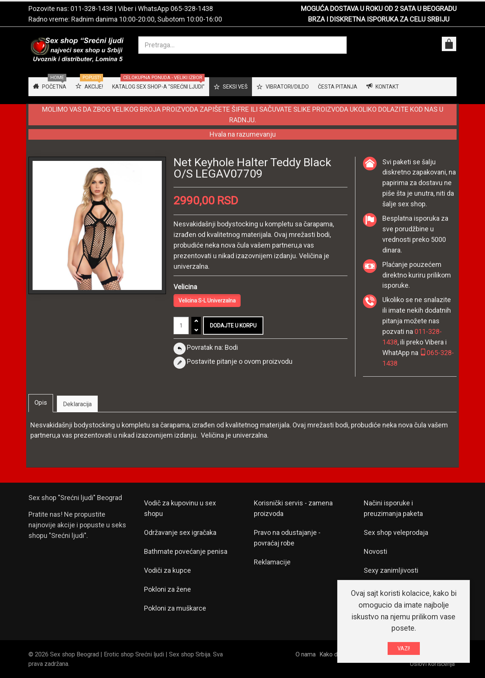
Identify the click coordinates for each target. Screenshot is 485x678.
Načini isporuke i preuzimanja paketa (393, 508)
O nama (306, 654)
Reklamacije (272, 562)
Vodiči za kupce (167, 570)
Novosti (375, 551)
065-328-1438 (192, 8)
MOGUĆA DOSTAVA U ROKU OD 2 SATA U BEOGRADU (379, 8)
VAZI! (403, 649)
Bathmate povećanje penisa (185, 551)
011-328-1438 (91, 8)
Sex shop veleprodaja (396, 532)
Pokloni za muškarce (175, 608)
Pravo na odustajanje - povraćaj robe (287, 537)
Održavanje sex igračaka (180, 532)
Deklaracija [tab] (77, 404)
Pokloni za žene (167, 589)
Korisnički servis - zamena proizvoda (293, 508)
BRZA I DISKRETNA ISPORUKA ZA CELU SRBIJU (378, 19)
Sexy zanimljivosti (391, 570)
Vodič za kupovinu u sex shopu (180, 508)
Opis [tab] (40, 402)
